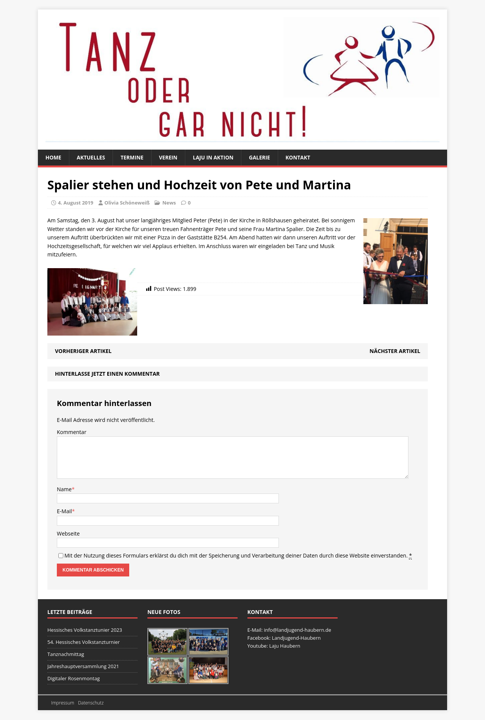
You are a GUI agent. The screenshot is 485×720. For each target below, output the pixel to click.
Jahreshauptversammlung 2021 (83, 666)
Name (64, 489)
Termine (134, 157)
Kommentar (71, 432)
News (169, 202)
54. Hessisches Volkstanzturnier (83, 642)
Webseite (68, 533)
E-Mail (64, 511)
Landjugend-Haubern (296, 638)
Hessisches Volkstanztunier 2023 (84, 630)
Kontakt (303, 157)
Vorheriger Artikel (83, 351)
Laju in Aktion (216, 157)
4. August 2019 (75, 202)
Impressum (62, 703)
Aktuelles (91, 157)
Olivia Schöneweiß (127, 202)
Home (53, 157)
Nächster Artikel (394, 351)
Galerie (263, 157)
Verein (170, 157)
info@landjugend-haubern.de (297, 630)
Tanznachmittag (65, 654)
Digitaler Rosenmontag (73, 678)
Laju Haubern (284, 646)
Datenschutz (91, 703)
